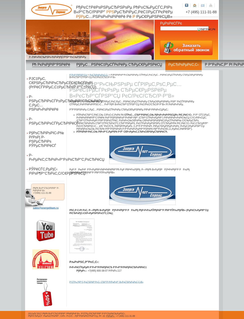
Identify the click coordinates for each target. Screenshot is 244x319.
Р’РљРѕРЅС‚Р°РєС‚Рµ (186, 3)
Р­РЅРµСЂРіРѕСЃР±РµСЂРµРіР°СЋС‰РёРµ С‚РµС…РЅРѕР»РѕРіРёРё (47, 103)
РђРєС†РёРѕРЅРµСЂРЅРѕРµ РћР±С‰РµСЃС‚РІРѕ (125, 12)
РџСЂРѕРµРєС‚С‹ (99, 75)
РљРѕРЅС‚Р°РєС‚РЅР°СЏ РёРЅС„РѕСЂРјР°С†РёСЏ (203, 3)
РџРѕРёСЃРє (171, 23)
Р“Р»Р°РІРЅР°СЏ (78, 75)
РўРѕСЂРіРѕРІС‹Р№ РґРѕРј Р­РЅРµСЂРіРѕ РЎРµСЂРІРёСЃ (46, 139)
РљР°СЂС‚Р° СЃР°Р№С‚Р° (211, 3)
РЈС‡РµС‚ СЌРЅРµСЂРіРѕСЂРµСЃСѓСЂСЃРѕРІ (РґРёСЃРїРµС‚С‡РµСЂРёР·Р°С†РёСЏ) (47, 83)
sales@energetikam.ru (46, 208)
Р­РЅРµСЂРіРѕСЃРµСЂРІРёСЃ (47, 121)
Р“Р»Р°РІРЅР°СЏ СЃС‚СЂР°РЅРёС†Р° (195, 3)
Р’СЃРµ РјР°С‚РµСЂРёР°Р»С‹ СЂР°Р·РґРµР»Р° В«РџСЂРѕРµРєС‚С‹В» (106, 282)
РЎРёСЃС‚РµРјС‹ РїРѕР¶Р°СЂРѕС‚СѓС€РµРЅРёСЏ (47, 171)
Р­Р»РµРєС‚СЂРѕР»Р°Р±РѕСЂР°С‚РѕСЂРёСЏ (47, 157)
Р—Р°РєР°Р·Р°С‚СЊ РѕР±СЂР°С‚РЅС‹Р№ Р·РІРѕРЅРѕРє (186, 47)
